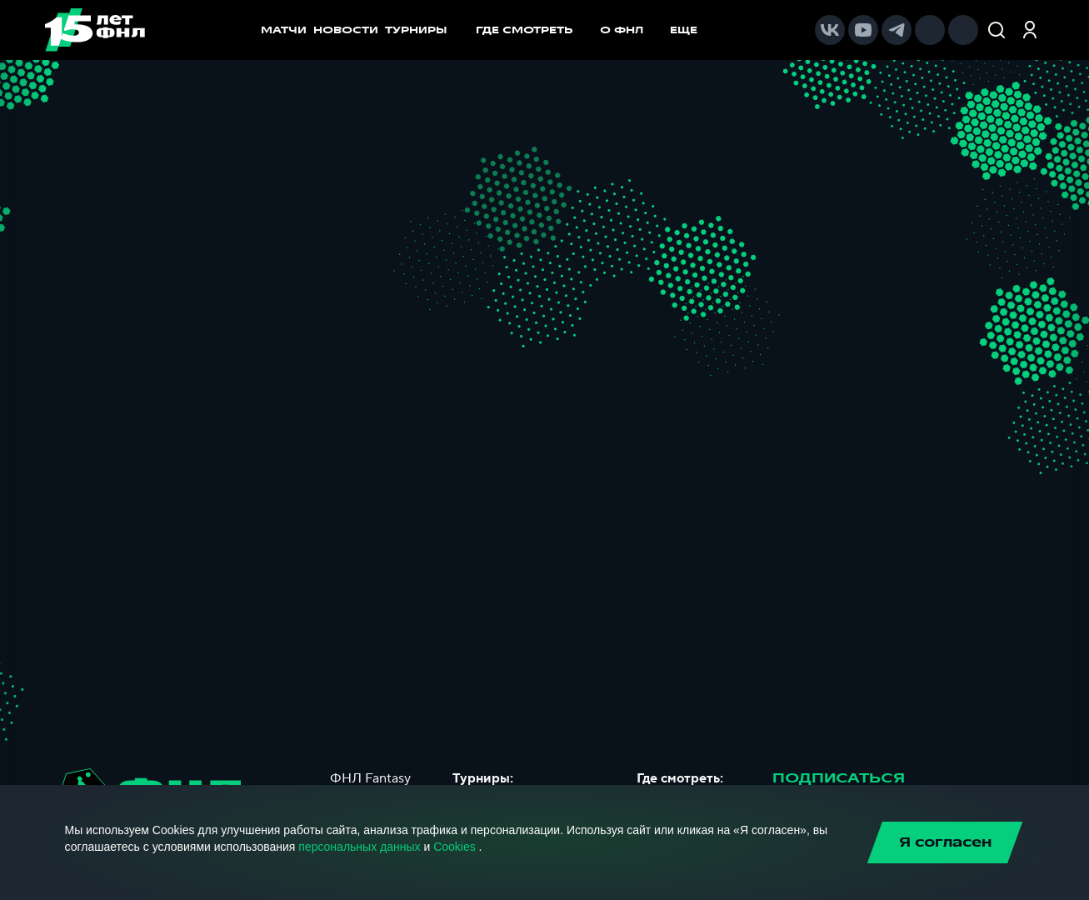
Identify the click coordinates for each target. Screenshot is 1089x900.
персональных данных (359, 846)
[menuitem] (533, 30)
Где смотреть (533, 30)
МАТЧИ (284, 30)
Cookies (454, 846)
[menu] (595, 30)
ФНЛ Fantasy (370, 778)
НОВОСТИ (345, 30)
